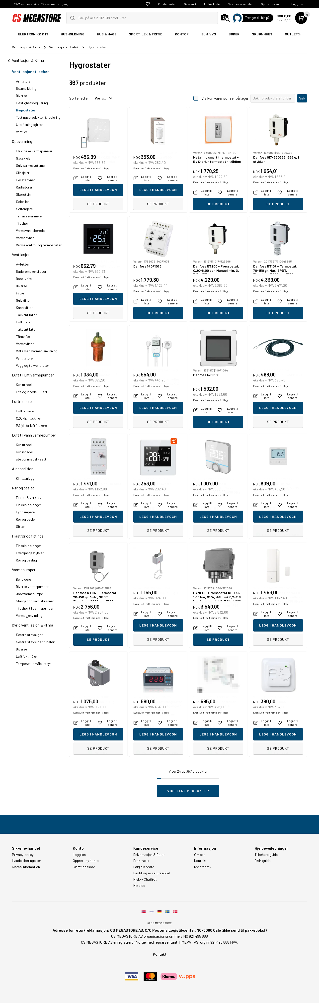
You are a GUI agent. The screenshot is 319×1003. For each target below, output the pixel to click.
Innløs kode (212, 4)
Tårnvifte (23, 336)
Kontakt (200, 861)
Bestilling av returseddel (151, 873)
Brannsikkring (26, 88)
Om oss (199, 855)
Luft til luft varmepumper (33, 374)
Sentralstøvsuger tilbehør (35, 642)
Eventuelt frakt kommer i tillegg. (91, 193)
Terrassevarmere (29, 216)
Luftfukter (24, 322)
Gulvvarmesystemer (31, 165)
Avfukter (22, 264)
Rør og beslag (23, 487)
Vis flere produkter (188, 791)
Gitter (20, 526)
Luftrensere (22, 401)
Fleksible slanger (28, 505)
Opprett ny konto (272, 4)
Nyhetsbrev (202, 867)
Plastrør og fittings (28, 536)
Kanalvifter (24, 307)
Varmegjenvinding (29, 615)
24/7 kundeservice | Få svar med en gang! (41, 4)
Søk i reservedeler (240, 4)
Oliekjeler (22, 173)
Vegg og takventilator (32, 365)
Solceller (22, 201)
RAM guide (262, 861)
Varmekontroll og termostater (39, 245)
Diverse (21, 95)
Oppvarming (22, 141)
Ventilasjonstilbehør (30, 71)
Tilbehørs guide (266, 855)
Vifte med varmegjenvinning (36, 351)
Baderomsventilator (31, 271)
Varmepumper (23, 569)
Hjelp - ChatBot (145, 879)
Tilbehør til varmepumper (35, 608)
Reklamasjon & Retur (149, 855)
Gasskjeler (24, 158)
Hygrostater (25, 110)
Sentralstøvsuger (29, 635)
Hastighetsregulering (32, 103)
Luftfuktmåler (26, 656)
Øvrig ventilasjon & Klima (32, 625)
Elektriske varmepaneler (34, 151)
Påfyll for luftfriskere (31, 425)
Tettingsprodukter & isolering (38, 117)
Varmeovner (25, 238)
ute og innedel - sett (31, 459)
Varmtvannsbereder (31, 230)
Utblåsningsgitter (29, 124)
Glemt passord (84, 867)
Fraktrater (141, 861)
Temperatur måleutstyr (33, 663)
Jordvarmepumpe (29, 594)
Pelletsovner (25, 180)
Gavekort (190, 4)
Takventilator (26, 315)
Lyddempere (25, 512)
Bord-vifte (24, 278)
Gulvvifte (22, 300)
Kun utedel (24, 384)
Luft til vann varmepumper (34, 435)
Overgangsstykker (30, 553)
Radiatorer (24, 187)
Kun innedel (24, 452)
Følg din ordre (143, 867)
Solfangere (24, 209)
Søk (302, 98)
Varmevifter (25, 344)
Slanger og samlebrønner (35, 601)
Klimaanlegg (25, 478)
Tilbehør (22, 223)
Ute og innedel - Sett (31, 392)
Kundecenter (167, 4)
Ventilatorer (25, 358)
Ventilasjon (21, 254)
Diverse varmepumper (32, 586)
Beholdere (23, 579)
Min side (139, 886)
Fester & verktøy (28, 497)
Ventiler (21, 132)
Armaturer (24, 81)
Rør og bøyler (26, 519)
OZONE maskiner (28, 418)
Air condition (22, 468)
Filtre (20, 293)
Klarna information (26, 867)
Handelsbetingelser (26, 861)
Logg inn (297, 4)
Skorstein (23, 194)
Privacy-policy (22, 855)
